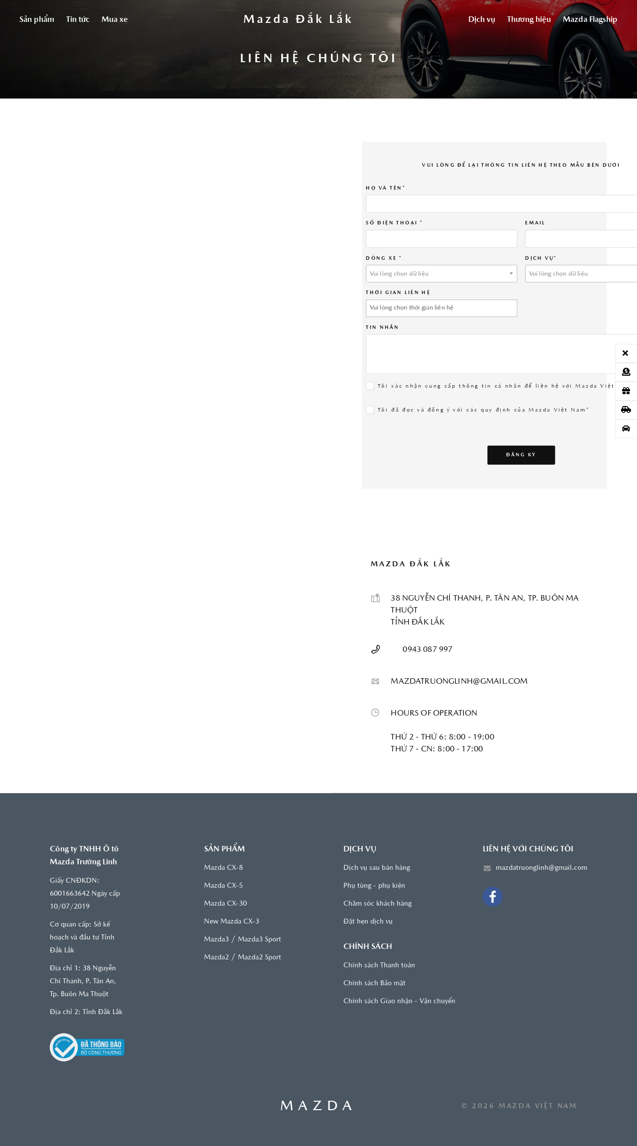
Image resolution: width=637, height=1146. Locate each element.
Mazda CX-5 (223, 886)
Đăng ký (521, 454)
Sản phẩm (36, 20)
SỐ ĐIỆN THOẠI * (394, 222)
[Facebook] (493, 897)
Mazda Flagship (590, 20)
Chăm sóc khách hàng (377, 904)
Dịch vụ (481, 20)
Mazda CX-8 (223, 868)
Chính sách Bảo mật (374, 983)
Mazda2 (216, 957)
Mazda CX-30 (225, 904)
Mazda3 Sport (259, 939)
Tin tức (78, 20)
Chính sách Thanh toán (379, 965)
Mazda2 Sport (259, 957)
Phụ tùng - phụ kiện (374, 886)
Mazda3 (216, 939)
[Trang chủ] (298, 20)
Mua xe (115, 20)
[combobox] (441, 273)
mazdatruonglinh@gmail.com (541, 868)
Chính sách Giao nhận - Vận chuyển (399, 1001)
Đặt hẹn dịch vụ (368, 922)
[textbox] (441, 273)
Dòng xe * (384, 257)
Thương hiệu (529, 20)
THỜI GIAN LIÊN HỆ (398, 292)
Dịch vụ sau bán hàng (376, 868)
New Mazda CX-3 (231, 922)
